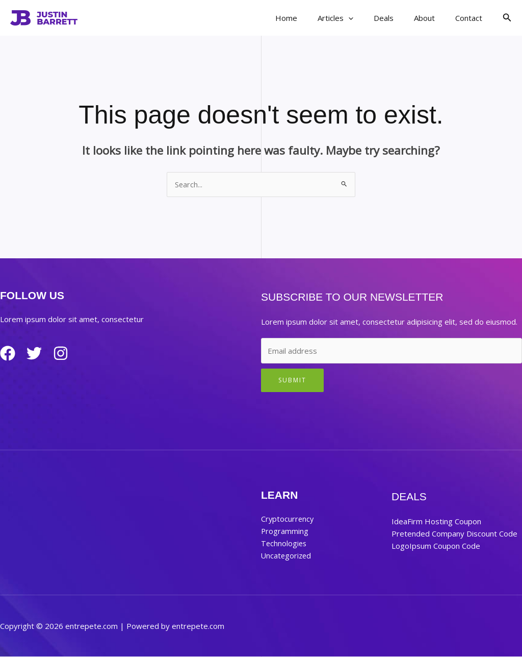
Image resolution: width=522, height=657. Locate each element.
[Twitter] (38, 353)
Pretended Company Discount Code (454, 534)
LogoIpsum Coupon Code (436, 546)
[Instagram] (68, 353)
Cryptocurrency (288, 519)
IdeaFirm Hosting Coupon (436, 522)
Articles (353, 18)
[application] (366, 18)
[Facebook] (7, 353)
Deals (396, 18)
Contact (471, 18)
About (432, 18)
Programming (285, 531)
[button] (507, 18)
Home (309, 18)
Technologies (284, 544)
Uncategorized (287, 556)
